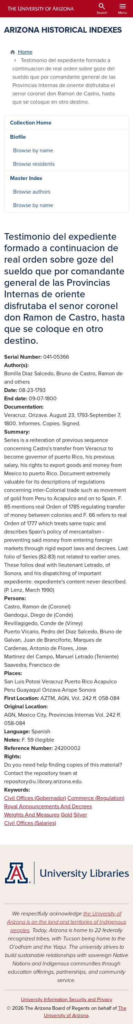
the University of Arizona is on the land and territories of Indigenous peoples (66, 922)
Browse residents (34, 164)
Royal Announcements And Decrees (48, 806)
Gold (66, 814)
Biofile (18, 137)
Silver (80, 814)
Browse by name (33, 150)
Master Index (26, 178)
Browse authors (31, 191)
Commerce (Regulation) (95, 798)
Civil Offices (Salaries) (30, 823)
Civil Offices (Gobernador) (35, 798)
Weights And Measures (31, 814)
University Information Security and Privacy (66, 999)
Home (25, 52)
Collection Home (30, 122)
